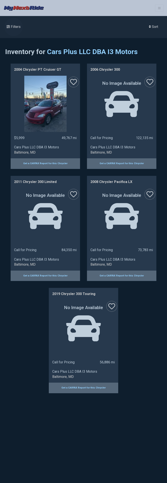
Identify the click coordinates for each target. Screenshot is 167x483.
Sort (153, 27)
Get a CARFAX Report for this (45, 163)
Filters (14, 27)
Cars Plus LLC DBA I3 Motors (92, 52)
